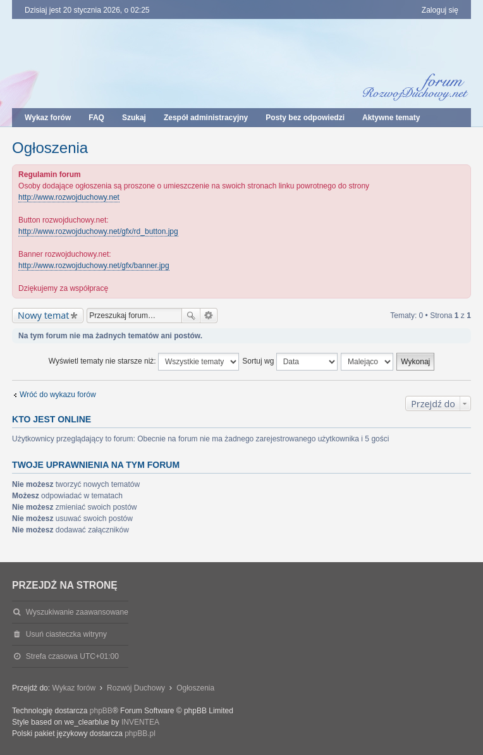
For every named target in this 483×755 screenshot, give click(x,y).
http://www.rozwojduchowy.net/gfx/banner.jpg (93, 265)
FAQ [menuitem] (96, 117)
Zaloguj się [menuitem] (440, 10)
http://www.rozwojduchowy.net (68, 197)
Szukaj (190, 315)
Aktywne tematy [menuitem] (391, 117)
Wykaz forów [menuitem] (48, 117)
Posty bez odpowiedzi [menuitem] (305, 117)
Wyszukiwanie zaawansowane (208, 315)
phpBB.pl (140, 733)
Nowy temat (43, 315)
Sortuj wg (289, 362)
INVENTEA (140, 722)
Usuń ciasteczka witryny (66, 634)
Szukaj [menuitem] (134, 117)
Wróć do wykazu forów (58, 394)
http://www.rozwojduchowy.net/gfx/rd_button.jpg (98, 231)
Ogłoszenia (50, 147)
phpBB (101, 710)
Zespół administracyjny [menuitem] (206, 117)
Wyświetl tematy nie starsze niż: (144, 362)
